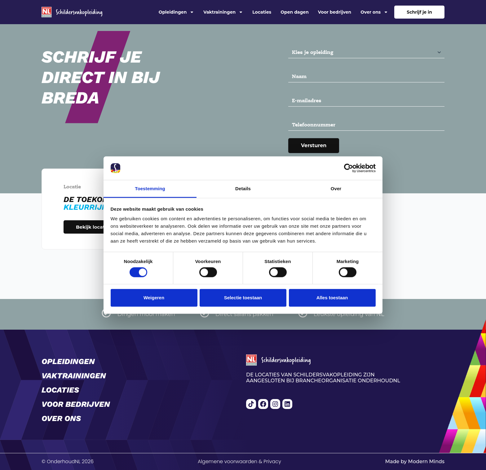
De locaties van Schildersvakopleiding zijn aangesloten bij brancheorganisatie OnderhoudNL (323, 378)
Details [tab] (243, 188)
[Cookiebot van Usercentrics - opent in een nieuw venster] (348, 168)
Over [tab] (336, 188)
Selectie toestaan (243, 297)
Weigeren (154, 297)
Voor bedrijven (334, 12)
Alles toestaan (332, 297)
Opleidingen (176, 12)
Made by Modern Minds (414, 461)
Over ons (374, 12)
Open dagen (295, 12)
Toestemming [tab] (150, 188)
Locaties (261, 12)
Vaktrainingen (223, 12)
